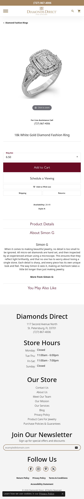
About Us (42, 392)
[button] (72, 11)
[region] (42, 73)
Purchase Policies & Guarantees (41, 423)
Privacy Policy (42, 414)
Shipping (22, 193)
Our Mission (42, 401)
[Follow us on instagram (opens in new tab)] (38, 468)
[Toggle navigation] (5, 11)
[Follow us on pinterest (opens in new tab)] (45, 468)
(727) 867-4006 (42, 123)
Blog (42, 410)
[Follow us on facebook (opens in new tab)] (30, 468)
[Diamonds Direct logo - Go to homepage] (42, 11)
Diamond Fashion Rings (16, 22)
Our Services (42, 405)
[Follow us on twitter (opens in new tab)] (53, 468)
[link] (42, 3)
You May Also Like (42, 287)
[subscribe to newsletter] (76, 447)
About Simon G (42, 232)
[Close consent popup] (63, 494)
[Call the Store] (42, 332)
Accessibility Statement (42, 484)
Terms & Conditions (58, 478)
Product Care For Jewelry (42, 419)
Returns (61, 193)
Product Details (42, 224)
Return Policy (22, 478)
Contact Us (42, 387)
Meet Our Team (42, 396)
